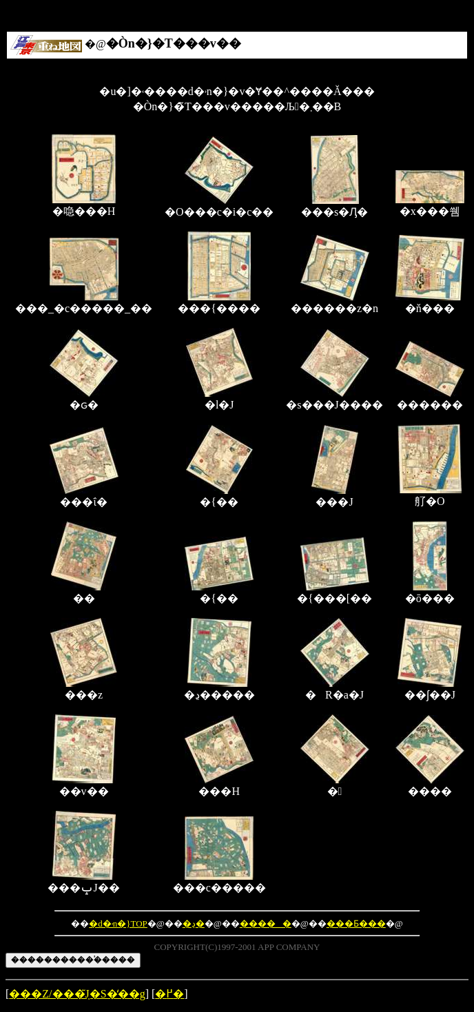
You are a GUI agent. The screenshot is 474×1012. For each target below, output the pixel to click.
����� (265, 923)
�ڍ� (194, 923)
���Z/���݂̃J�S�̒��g (77, 994)
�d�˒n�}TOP (118, 923)
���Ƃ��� (356, 923)
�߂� (169, 994)
